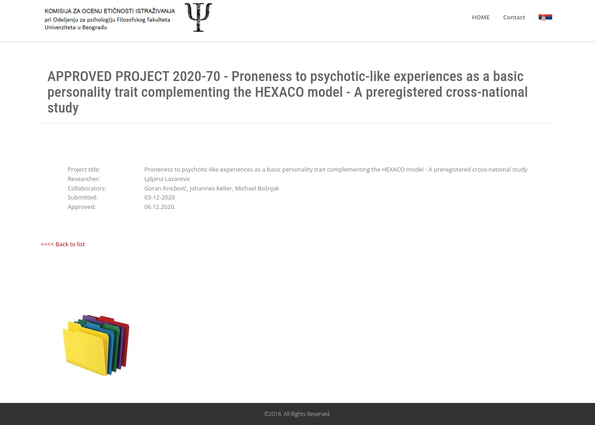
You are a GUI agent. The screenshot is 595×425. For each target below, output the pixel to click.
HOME (481, 17)
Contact (514, 17)
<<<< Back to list (63, 244)
